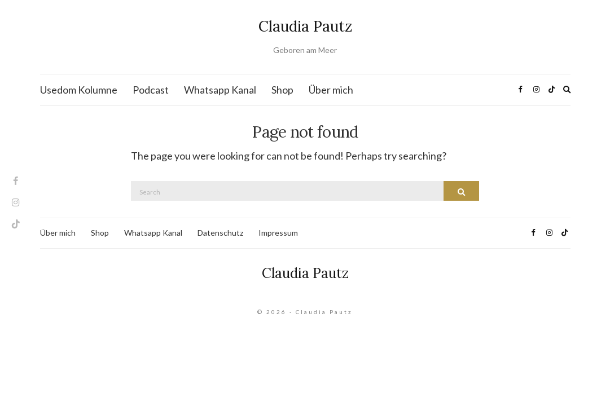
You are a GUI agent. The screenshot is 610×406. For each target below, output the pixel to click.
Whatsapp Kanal (220, 89)
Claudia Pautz (305, 26)
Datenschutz (220, 232)
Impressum (278, 232)
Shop (282, 89)
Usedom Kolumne (78, 89)
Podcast (151, 89)
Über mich (331, 89)
